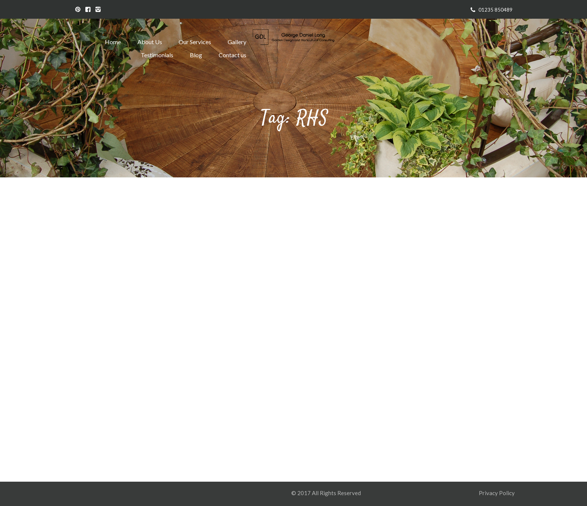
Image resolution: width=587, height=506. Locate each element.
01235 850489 (495, 10)
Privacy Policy (497, 493)
